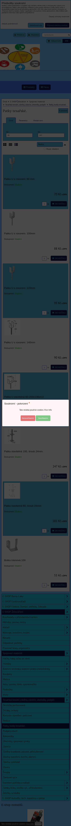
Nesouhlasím (28, 418)
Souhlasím (43, 418)
